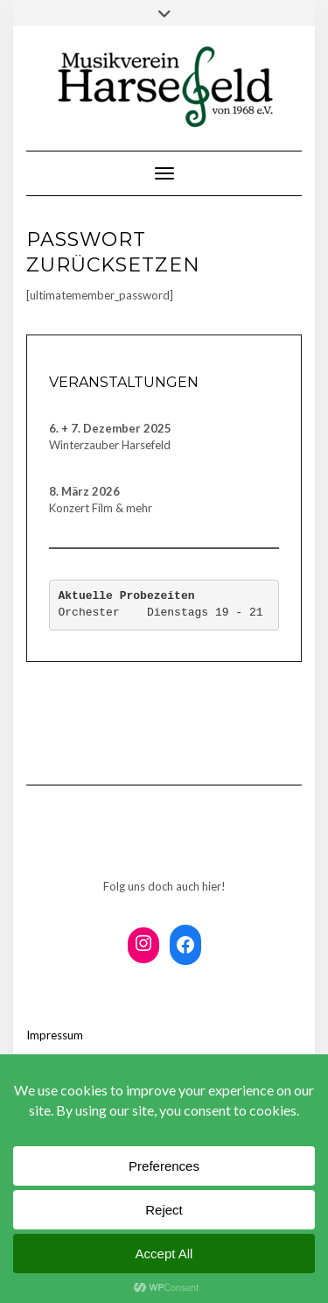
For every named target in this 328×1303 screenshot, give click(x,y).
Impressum (54, 1035)
